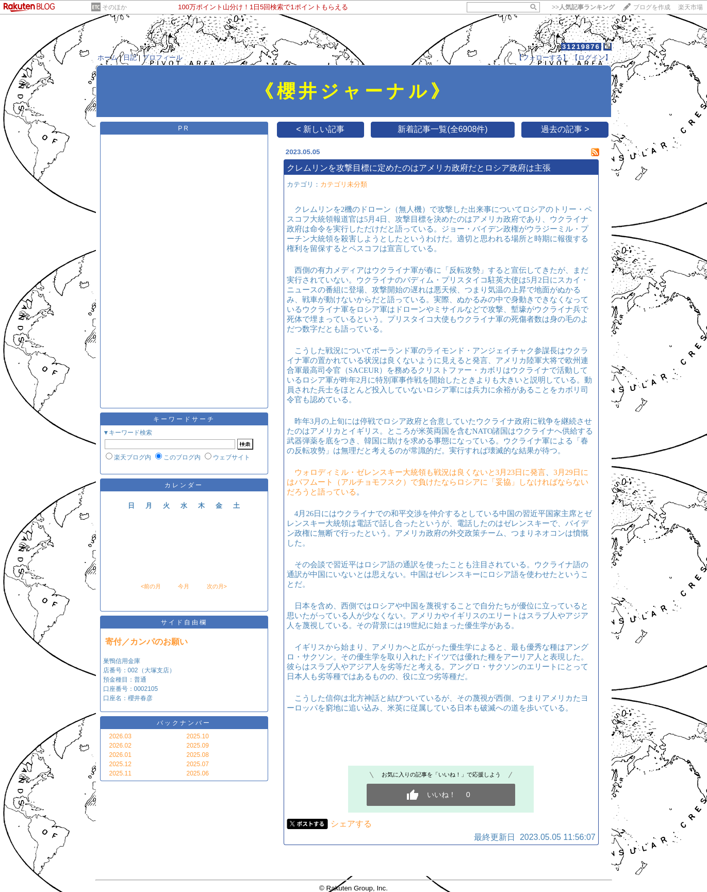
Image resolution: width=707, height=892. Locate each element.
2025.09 (198, 745)
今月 (183, 586)
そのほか (114, 7)
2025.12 (120, 764)
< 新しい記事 (320, 129)
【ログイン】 (591, 57)
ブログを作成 (651, 7)
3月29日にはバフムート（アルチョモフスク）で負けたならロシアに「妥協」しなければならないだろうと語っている (437, 482)
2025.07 (198, 764)
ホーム (107, 57)
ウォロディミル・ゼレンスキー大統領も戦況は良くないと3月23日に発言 (420, 472)
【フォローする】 (542, 57)
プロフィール (162, 57)
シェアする (351, 823)
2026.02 (120, 745)
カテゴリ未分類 (343, 184)
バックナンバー (184, 722)
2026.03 (120, 736)
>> (583, 7)
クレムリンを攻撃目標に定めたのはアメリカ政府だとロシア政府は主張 (419, 167)
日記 (130, 57)
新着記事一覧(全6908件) (442, 129)
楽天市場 (690, 7)
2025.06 (198, 773)
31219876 (581, 47)
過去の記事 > (565, 129)
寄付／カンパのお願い (146, 641)
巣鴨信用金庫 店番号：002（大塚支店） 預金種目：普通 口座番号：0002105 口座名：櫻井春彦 (139, 679)
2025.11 (120, 773)
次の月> (217, 586)
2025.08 (198, 754)
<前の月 (151, 586)
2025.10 (198, 736)
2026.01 (120, 754)
